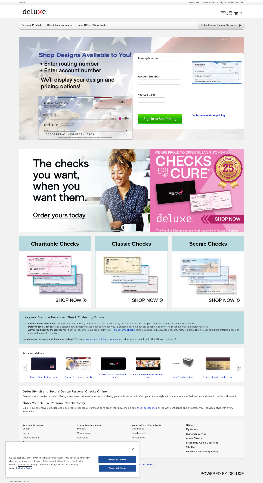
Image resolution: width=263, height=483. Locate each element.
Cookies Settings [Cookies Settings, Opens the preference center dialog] (117, 468)
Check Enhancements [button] (59, 25)
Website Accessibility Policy (140, 464)
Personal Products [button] (31, 25)
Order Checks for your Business (221, 25)
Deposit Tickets (31, 437)
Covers (26, 433)
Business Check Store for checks (103, 339)
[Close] (133, 449)
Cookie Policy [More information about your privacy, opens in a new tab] (25, 468)
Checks (27, 428)
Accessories (138, 437)
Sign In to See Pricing (159, 119)
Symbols (81, 428)
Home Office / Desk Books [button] (92, 25)
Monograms (83, 433)
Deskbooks (138, 428)
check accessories (147, 407)
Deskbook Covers (141, 433)
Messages (82, 437)
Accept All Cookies (117, 459)
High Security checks (123, 329)
